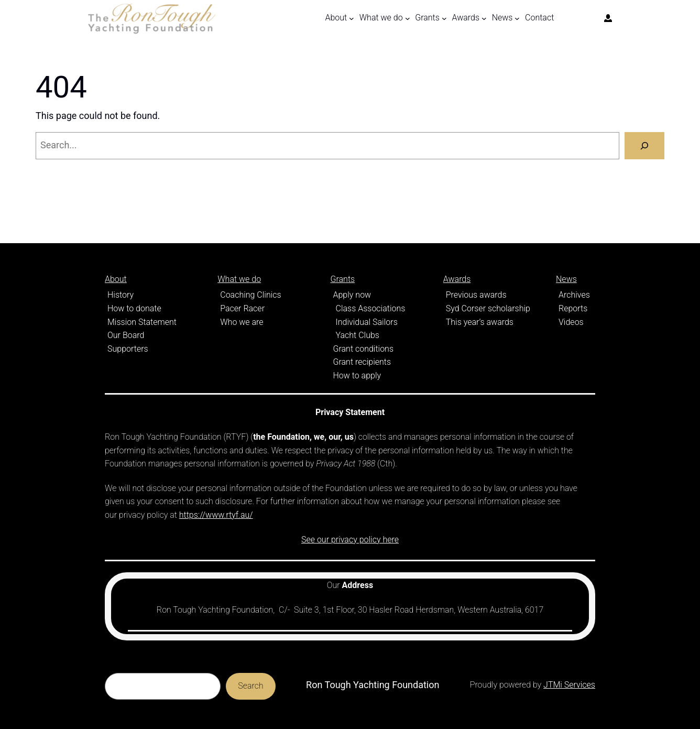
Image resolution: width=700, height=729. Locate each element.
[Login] (608, 18)
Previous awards (476, 295)
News (566, 279)
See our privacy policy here (350, 540)
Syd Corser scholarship (488, 308)
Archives (574, 295)
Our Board (125, 335)
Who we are (241, 322)
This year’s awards (479, 322)
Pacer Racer (242, 308)
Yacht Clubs (357, 335)
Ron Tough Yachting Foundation (372, 684)
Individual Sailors (367, 322)
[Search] (644, 145)
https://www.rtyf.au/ (216, 515)
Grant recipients (362, 362)
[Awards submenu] (484, 17)
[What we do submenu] (407, 17)
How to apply (357, 375)
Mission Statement (142, 322)
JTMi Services (569, 685)
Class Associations (371, 308)
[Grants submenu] (444, 17)
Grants (343, 279)
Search (250, 686)
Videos (571, 322)
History (120, 295)
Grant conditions (363, 349)
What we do (239, 279)
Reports (573, 308)
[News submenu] (517, 17)
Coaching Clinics (250, 295)
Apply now (352, 295)
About (116, 279)
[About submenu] (351, 17)
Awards (457, 279)
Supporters (127, 349)
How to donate (134, 308)
